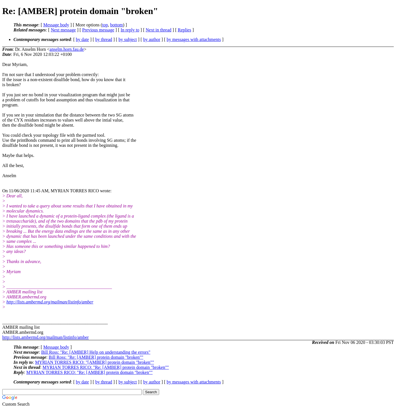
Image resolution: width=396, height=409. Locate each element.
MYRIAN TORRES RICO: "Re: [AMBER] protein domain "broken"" (106, 367)
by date (82, 39)
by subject (127, 39)
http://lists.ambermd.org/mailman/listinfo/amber (49, 302)
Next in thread (158, 30)
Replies (184, 30)
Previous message (98, 30)
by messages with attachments (194, 39)
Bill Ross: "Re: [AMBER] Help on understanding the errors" (95, 352)
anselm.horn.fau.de (67, 49)
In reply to (130, 30)
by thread (103, 39)
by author (151, 39)
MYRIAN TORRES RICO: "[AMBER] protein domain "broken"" (94, 362)
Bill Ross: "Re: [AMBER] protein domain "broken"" (96, 357)
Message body (56, 24)
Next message (63, 30)
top (105, 24)
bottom (116, 24)
